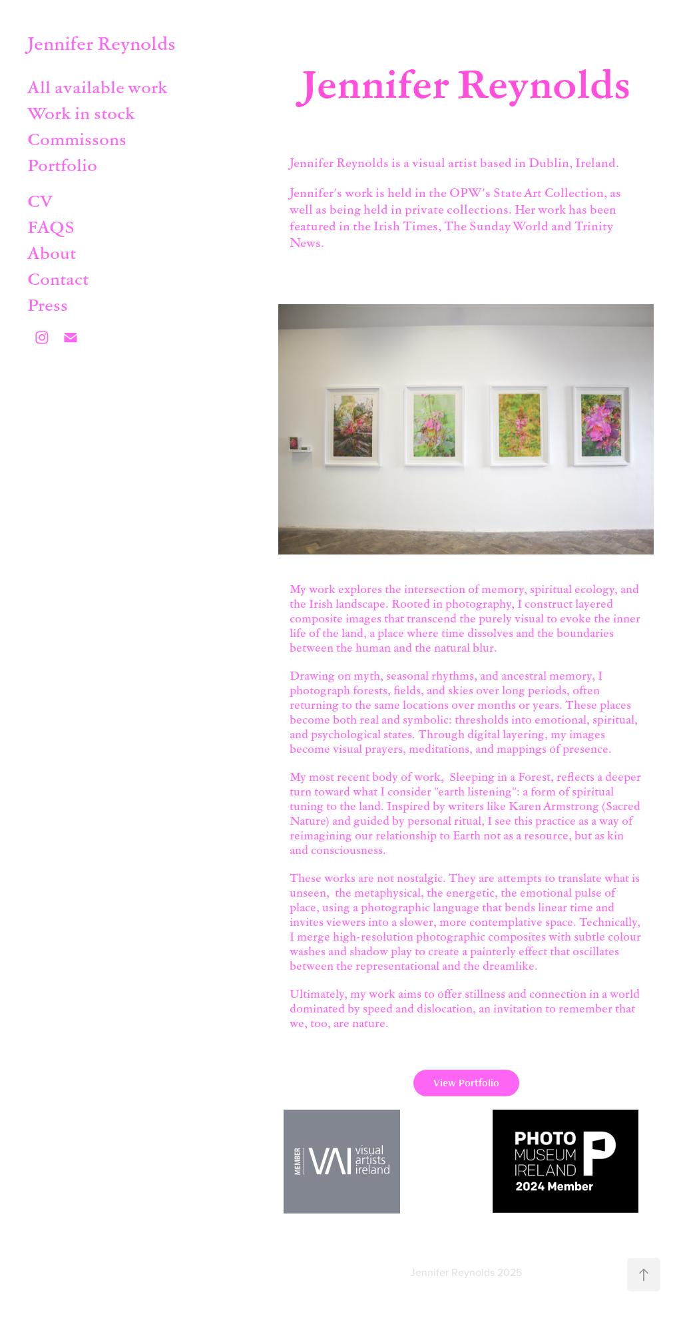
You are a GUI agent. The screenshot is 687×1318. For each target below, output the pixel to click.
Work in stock (80, 112)
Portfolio (62, 164)
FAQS (51, 226)
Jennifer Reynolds (101, 43)
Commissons (76, 138)
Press (47, 304)
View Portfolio (466, 1083)
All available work (97, 86)
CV (40, 200)
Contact (58, 278)
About (51, 252)
